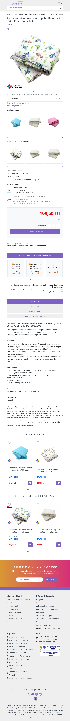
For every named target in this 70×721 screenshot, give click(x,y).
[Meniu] (8, 3)
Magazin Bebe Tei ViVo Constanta (16, 667)
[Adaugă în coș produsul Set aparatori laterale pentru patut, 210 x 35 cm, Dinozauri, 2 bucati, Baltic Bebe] (30, 544)
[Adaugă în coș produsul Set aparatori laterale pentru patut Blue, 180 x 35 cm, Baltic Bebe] (30, 483)
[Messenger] (32, 694)
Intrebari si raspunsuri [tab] (35, 316)
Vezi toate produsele (53, 99)
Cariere (39, 603)
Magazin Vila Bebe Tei (16, 646)
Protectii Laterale (7, 14)
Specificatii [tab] (35, 306)
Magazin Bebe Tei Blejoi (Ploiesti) (17, 673)
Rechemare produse (14, 619)
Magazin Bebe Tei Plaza (17, 653)
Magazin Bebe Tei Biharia (17, 637)
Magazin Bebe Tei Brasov (17, 640)
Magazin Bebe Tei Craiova (17, 643)
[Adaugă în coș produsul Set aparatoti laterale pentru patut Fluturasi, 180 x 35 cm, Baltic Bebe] (58, 483)
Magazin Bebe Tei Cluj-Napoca (19, 678)
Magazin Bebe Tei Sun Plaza (18, 659)
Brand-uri (10, 615)
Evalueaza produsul (14, 106)
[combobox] (35, 8)
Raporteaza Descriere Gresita (20, 425)
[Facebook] (29, 694)
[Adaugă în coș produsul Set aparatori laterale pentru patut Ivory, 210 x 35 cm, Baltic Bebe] (58, 544)
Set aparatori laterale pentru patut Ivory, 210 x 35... (49, 531)
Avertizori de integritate (45, 615)
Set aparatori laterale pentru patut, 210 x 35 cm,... (20, 531)
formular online (54, 628)
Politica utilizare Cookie (45, 606)
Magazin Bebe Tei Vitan (17, 662)
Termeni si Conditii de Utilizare (18, 600)
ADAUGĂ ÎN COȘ (35, 231)
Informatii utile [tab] (35, 311)
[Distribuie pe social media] (8, 29)
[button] (33, 91)
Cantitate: (42, 225)
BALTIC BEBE (17, 170)
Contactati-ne (12, 622)
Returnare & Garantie (15, 609)
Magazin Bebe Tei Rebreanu (18, 656)
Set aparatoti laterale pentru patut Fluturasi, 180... (49, 470)
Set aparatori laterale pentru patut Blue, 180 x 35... (20, 469)
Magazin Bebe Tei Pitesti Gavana (20, 649)
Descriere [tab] (35, 301)
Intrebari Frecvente (14, 612)
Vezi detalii (34, 203)
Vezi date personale (41, 573)
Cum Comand (12, 603)
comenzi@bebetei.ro (47, 642)
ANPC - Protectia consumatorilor (48, 625)
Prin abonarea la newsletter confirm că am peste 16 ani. (36, 571)
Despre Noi (40, 600)
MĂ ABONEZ (51, 580)
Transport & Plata (13, 606)
